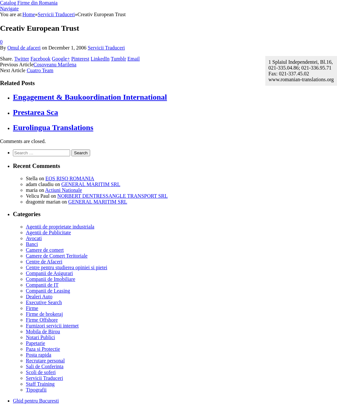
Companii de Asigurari (49, 273)
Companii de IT (42, 285)
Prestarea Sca (35, 112)
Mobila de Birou (43, 331)
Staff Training (40, 384)
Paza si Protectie (43, 349)
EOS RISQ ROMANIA (69, 178)
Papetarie (35, 343)
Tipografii (36, 389)
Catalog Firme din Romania (29, 3)
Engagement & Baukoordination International (90, 97)
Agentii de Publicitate (48, 232)
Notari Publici (40, 337)
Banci (32, 244)
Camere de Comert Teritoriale (57, 256)
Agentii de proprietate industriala (60, 226)
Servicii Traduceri (106, 47)
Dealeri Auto (39, 296)
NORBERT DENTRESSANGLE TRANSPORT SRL (112, 196)
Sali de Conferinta (44, 366)
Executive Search (44, 302)
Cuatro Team (40, 70)
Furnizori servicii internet (52, 325)
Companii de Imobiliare (50, 279)
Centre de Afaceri (44, 261)
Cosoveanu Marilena (55, 64)
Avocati (34, 238)
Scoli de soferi (41, 372)
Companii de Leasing (48, 290)
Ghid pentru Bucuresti (36, 400)
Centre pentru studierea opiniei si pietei (66, 267)
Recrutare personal (45, 360)
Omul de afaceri (24, 47)
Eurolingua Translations (53, 127)
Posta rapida (38, 355)
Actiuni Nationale (63, 190)
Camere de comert (45, 250)
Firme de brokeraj (44, 314)
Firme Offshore (42, 320)
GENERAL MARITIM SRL (91, 184)
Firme (32, 308)
